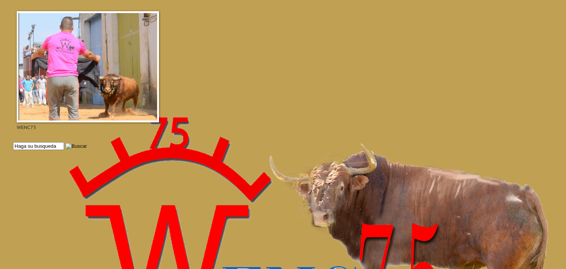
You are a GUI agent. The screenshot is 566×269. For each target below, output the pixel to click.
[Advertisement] (236, 178)
